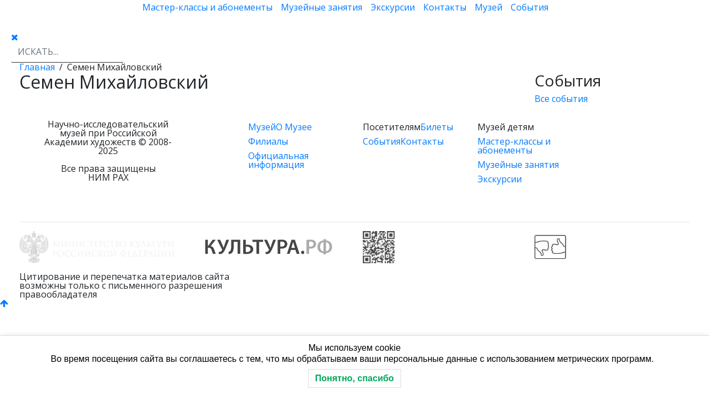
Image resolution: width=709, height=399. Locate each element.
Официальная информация (278, 160)
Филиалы (268, 141)
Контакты (444, 7)
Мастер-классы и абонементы (207, 7)
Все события (561, 99)
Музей (488, 7)
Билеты (436, 127)
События (529, 7)
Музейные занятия (321, 7)
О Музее (294, 127)
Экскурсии (393, 7)
